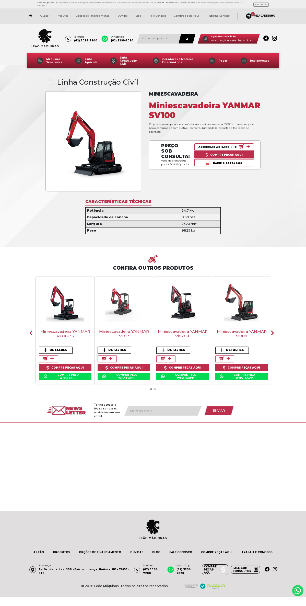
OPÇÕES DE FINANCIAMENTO (100, 549)
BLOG (156, 549)
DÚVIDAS (136, 549)
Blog (138, 13)
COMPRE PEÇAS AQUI (216, 549)
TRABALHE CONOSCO (257, 549)
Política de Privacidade (165, 1)
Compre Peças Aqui (186, 13)
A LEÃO (38, 549)
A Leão (44, 13)
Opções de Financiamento (92, 13)
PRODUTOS (61, 549)
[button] (151, 386)
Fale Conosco (157, 13)
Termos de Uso (187, 1)
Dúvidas (122, 13)
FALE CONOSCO (180, 549)
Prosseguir (261, 3)
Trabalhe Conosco (218, 13)
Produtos (62, 13)
